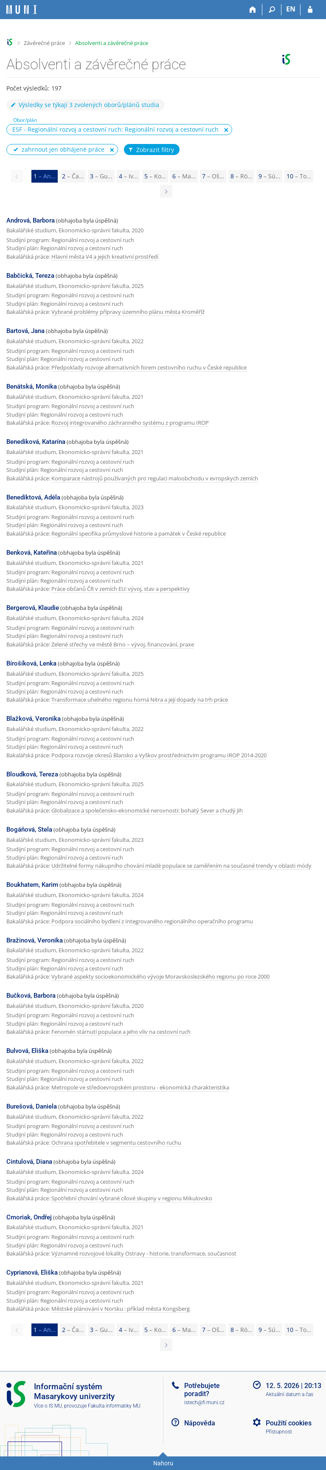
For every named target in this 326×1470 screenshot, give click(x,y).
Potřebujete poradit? (202, 1390)
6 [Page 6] (184, 176)
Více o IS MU (48, 1406)
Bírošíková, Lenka (31, 663)
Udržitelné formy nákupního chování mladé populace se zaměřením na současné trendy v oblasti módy (181, 865)
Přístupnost (279, 1432)
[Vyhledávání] (271, 9)
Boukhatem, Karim (32, 885)
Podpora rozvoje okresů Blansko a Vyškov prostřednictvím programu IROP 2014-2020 (159, 755)
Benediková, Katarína (35, 442)
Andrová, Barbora (30, 220)
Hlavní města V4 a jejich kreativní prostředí (104, 256)
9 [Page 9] (269, 176)
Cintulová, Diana (29, 1161)
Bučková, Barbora (31, 995)
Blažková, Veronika (33, 718)
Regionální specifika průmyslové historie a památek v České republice (138, 533)
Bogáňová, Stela (29, 829)
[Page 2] (166, 191)
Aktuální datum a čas (289, 1394)
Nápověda (199, 1423)
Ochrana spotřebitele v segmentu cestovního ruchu (116, 1142)
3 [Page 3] (101, 176)
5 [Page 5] (155, 176)
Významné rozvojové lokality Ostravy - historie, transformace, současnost (143, 1253)
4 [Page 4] (128, 176)
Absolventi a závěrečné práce (111, 43)
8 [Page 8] (241, 176)
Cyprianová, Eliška (32, 1272)
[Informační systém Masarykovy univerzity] (21, 9)
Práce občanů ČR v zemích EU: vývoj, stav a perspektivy (120, 589)
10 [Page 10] (299, 176)
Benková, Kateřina (31, 552)
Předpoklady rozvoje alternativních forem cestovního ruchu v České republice (149, 367)
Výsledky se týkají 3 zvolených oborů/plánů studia (84, 105)
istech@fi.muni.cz (204, 1402)
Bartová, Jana (25, 331)
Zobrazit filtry (150, 150)
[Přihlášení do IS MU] (310, 9)
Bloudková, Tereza (32, 774)
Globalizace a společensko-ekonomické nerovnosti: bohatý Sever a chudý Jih (147, 810)
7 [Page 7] (213, 176)
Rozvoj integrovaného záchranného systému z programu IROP (130, 422)
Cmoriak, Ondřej (29, 1217)
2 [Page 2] (73, 176)
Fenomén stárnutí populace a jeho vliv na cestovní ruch (121, 1031)
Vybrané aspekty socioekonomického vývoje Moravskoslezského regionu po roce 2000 (160, 976)
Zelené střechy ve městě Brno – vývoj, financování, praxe (122, 644)
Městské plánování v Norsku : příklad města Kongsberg (120, 1308)
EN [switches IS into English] (290, 9)
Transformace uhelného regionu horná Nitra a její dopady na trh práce (139, 699)
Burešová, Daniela (31, 1106)
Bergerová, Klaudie (32, 608)
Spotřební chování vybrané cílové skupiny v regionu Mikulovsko (131, 1198)
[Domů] (252, 9)
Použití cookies (289, 1423)
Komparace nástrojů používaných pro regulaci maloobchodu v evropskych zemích (154, 478)
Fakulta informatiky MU (114, 1406)
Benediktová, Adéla (33, 497)
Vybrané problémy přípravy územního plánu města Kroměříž (128, 312)
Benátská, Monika (31, 386)
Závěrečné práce (44, 43)
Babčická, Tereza (30, 275)
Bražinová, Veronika (34, 940)
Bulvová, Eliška (27, 1051)
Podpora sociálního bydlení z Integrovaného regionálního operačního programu (152, 921)
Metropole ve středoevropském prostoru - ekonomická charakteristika (140, 1087)
